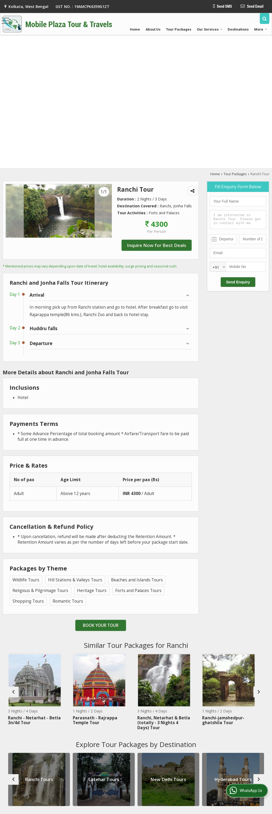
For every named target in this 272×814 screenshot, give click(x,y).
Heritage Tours (92, 590)
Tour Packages (178, 29)
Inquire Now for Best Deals (156, 245)
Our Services (210, 29)
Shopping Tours (28, 601)
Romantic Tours (68, 601)
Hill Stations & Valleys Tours (75, 580)
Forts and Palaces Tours (138, 590)
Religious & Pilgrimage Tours (40, 590)
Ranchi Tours (39, 779)
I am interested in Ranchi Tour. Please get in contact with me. (238, 219)
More (260, 29)
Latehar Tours (103, 779)
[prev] (13, 692)
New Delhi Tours (168, 779)
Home (135, 29)
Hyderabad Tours (233, 779)
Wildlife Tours (25, 580)
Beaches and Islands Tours (137, 580)
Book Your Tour (100, 625)
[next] (258, 692)
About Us (153, 29)
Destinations (238, 29)
